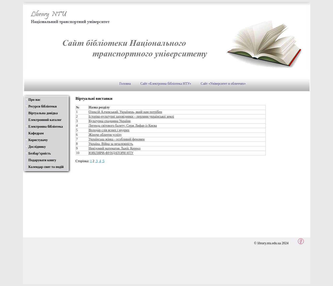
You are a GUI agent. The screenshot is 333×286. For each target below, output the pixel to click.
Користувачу (38, 140)
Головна (125, 83)
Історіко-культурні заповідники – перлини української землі (131, 116)
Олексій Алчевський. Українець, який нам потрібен (125, 112)
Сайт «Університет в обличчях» (223, 83)
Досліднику (37, 147)
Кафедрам (36, 133)
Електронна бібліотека (45, 126)
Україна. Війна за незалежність (111, 144)
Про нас (34, 99)
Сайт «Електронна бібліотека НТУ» (165, 83)
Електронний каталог (45, 120)
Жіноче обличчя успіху (105, 135)
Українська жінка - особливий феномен (117, 139)
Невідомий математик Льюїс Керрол (115, 148)
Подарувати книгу (42, 160)
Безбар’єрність (39, 153)
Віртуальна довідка (43, 113)
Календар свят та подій (46, 167)
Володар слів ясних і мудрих (109, 130)
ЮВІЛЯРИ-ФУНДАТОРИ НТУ (111, 153)
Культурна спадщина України (110, 121)
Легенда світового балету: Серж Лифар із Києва (123, 125)
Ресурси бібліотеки (42, 106)
